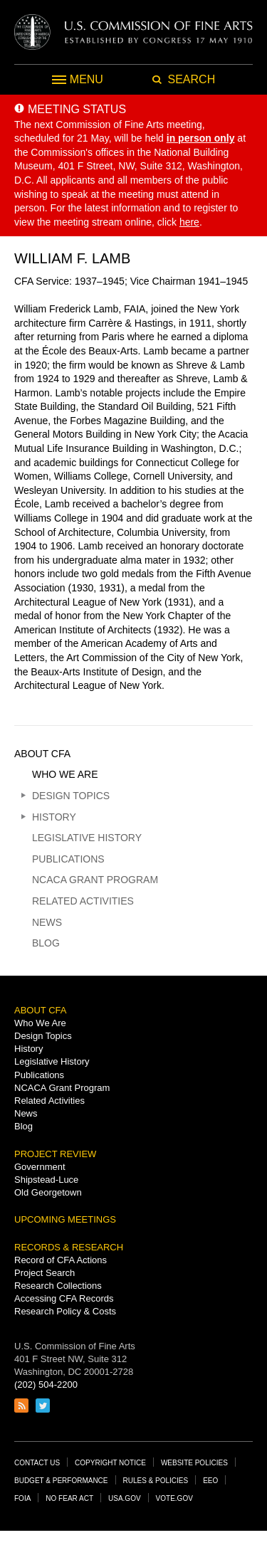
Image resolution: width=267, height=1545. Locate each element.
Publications (68, 859)
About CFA (42, 753)
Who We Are (65, 774)
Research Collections (58, 1285)
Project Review (55, 1154)
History (54, 817)
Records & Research (68, 1247)
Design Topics (71, 795)
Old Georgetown (48, 1192)
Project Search (44, 1272)
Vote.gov (174, 1498)
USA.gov (124, 1498)
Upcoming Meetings (65, 1219)
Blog (46, 943)
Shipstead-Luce (46, 1179)
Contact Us (37, 1463)
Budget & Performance (61, 1481)
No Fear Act (69, 1498)
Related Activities (83, 901)
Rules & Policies (156, 1481)
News (47, 922)
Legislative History (87, 837)
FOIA (22, 1498)
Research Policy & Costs (65, 1311)
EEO (210, 1481)
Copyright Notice (110, 1463)
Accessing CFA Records (63, 1298)
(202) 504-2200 (46, 1384)
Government (40, 1166)
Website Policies (194, 1463)
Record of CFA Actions (60, 1260)
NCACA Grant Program (95, 879)
